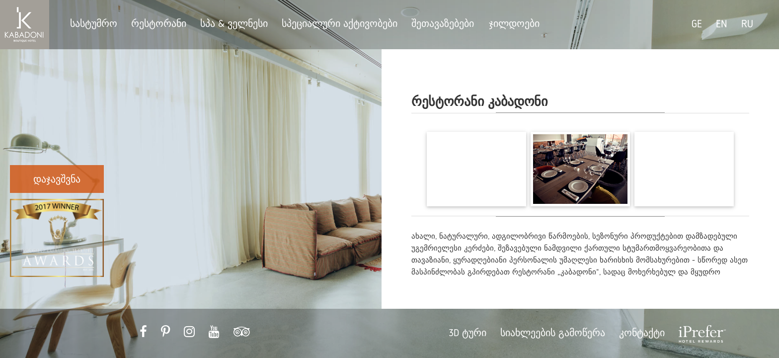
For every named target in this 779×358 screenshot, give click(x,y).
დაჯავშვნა (56, 180)
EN (721, 24)
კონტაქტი (642, 334)
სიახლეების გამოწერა (552, 334)
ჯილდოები (514, 24)
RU (747, 24)
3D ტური (467, 334)
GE (697, 24)
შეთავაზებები (444, 24)
